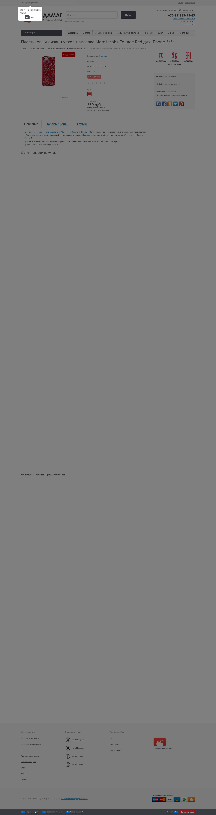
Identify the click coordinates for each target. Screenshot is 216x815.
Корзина (170, 812)
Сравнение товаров (54, 812)
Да (27, 17)
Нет (32, 17)
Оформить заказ (187, 812)
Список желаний (76, 812)
